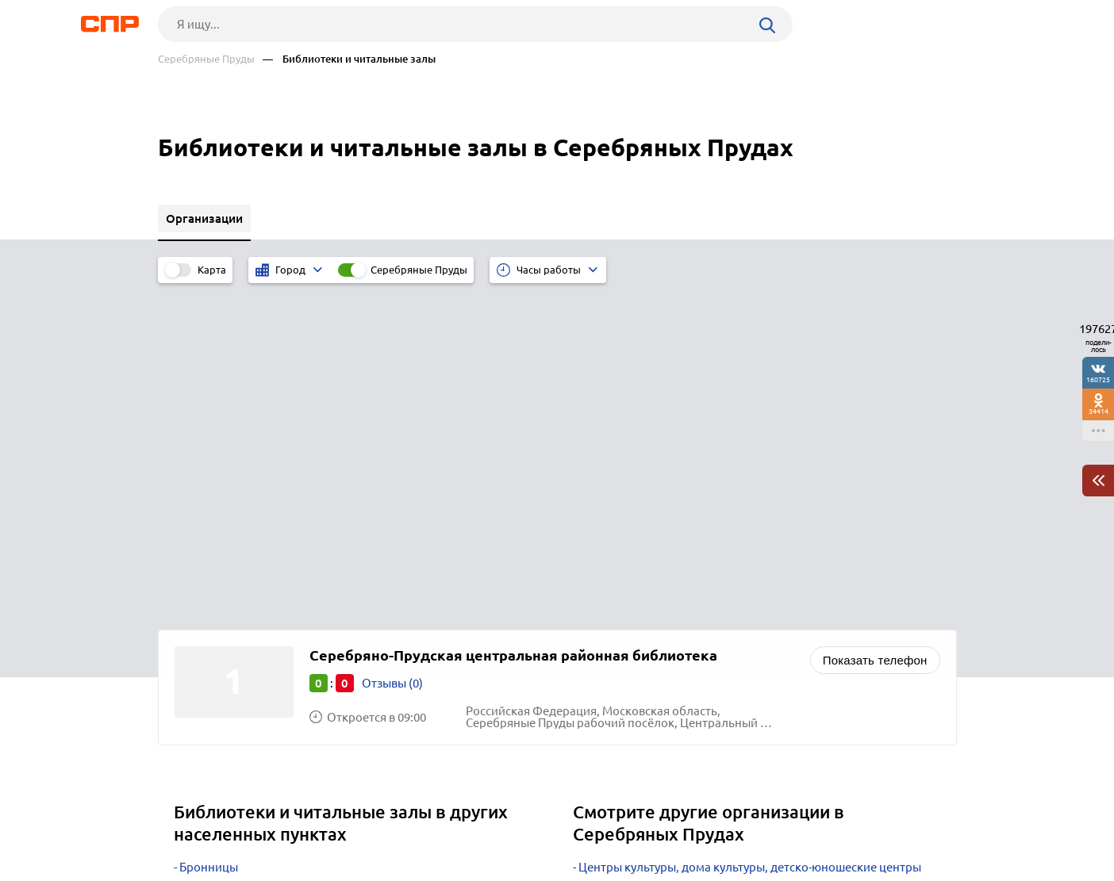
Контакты (513, 822)
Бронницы (208, 534)
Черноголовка (219, 574)
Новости (285, 822)
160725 (1098, 379)
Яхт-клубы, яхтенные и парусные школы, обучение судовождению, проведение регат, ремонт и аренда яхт (728, 599)
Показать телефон (875, 327)
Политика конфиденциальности (370, 868)
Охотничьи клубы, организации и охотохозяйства (718, 574)
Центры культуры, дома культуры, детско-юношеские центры (749, 534)
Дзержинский (217, 613)
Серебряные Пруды (206, 59)
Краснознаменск (226, 593)
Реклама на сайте (398, 822)
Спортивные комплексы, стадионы (676, 625)
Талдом (200, 554)
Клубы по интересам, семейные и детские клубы (713, 554)
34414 (1098, 411)
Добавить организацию (885, 821)
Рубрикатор (187, 822)
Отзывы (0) (392, 350)
